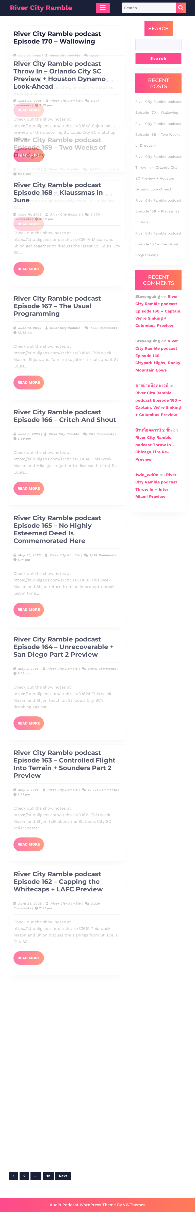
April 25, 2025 (30, 625)
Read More (31, 106)
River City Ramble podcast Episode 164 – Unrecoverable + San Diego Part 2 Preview (63, 368)
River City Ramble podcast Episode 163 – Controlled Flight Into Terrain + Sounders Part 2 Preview (64, 485)
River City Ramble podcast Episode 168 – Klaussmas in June (158, 211)
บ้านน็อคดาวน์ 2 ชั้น (153, 430)
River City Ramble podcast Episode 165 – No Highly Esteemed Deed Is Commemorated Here (57, 251)
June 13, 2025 (29, 49)
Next (63, 1176)
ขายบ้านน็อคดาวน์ (151, 385)
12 (48, 1176)
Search (158, 28)
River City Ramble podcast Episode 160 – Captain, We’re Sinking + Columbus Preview (158, 311)
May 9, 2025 (28, 390)
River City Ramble (65, 49)
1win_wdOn (146, 474)
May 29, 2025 (29, 276)
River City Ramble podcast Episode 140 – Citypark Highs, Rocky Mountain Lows (157, 356)
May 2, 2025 (28, 511)
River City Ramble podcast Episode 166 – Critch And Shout (64, 137)
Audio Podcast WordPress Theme (83, 1204)
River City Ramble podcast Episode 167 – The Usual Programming (57, 27)
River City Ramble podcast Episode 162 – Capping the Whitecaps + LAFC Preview (58, 603)
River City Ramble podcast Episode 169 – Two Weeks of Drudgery (158, 134)
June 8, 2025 (29, 155)
